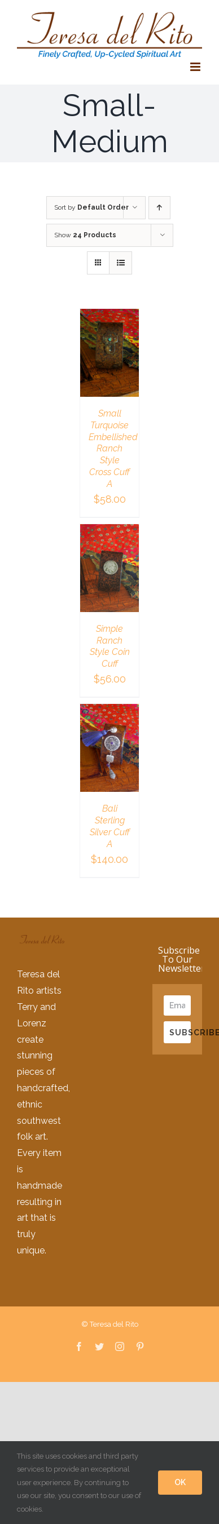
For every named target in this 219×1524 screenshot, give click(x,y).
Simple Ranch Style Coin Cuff (110, 646)
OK (180, 1482)
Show (85, 235)
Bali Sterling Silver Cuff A (110, 826)
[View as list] (121, 263)
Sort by (91, 207)
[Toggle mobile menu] (196, 67)
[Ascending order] (159, 207)
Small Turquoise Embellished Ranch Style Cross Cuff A (113, 448)
